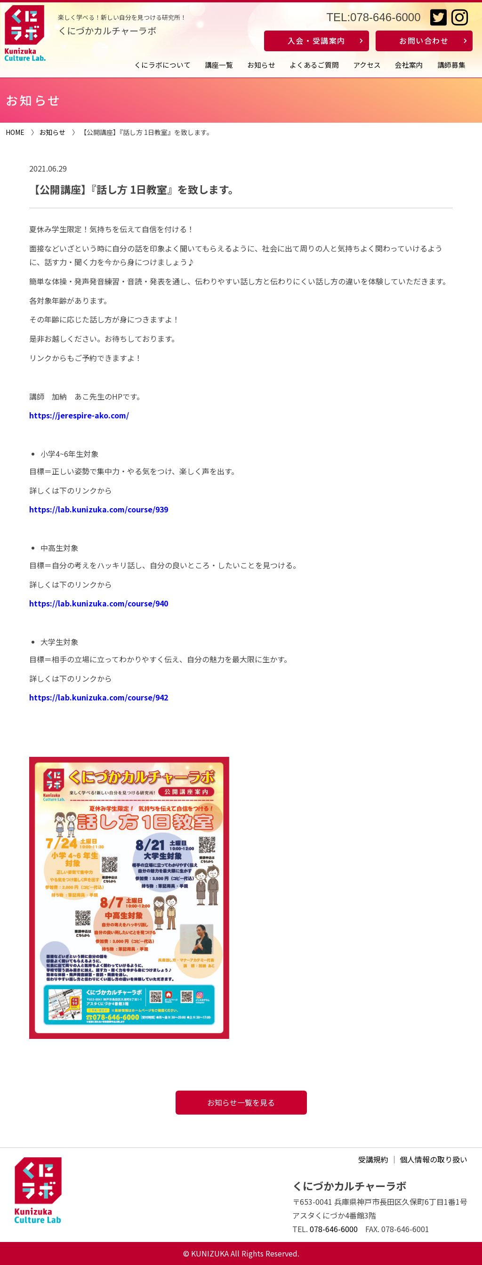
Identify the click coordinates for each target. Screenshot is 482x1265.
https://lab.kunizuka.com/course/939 (98, 509)
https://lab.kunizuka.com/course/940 (98, 603)
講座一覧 (219, 65)
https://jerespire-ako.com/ (79, 415)
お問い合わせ (424, 40)
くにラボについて (162, 65)
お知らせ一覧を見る (241, 1102)
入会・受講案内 (316, 40)
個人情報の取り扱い (433, 1159)
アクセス (367, 65)
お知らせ (261, 65)
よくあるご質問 (314, 65)
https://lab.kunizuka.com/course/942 (98, 697)
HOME (15, 132)
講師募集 (451, 65)
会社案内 (409, 65)
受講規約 (373, 1159)
